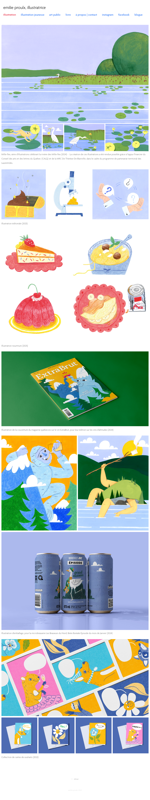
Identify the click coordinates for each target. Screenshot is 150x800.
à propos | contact (86, 14)
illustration (9, 14)
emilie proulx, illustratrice (24, 7)
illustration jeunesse (32, 14)
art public (55, 14)
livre (68, 14)
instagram (107, 14)
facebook (123, 14)
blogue (138, 14)
